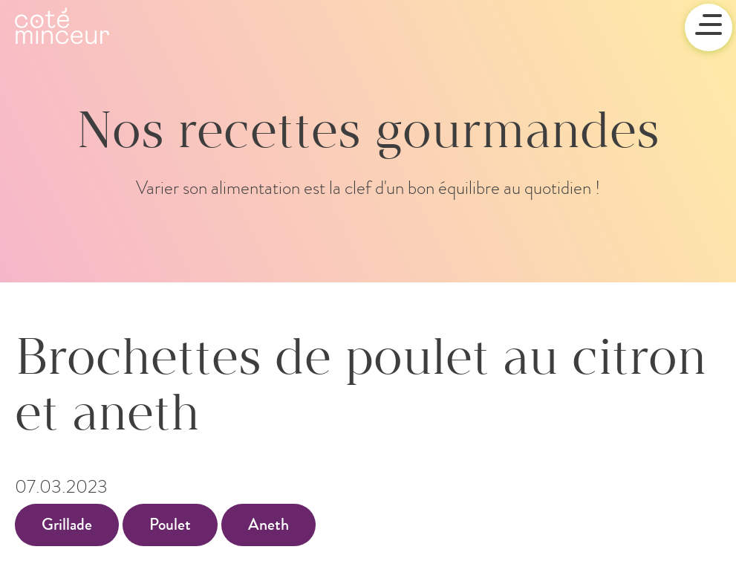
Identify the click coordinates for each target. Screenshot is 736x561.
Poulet (170, 524)
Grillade (67, 524)
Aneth (268, 524)
